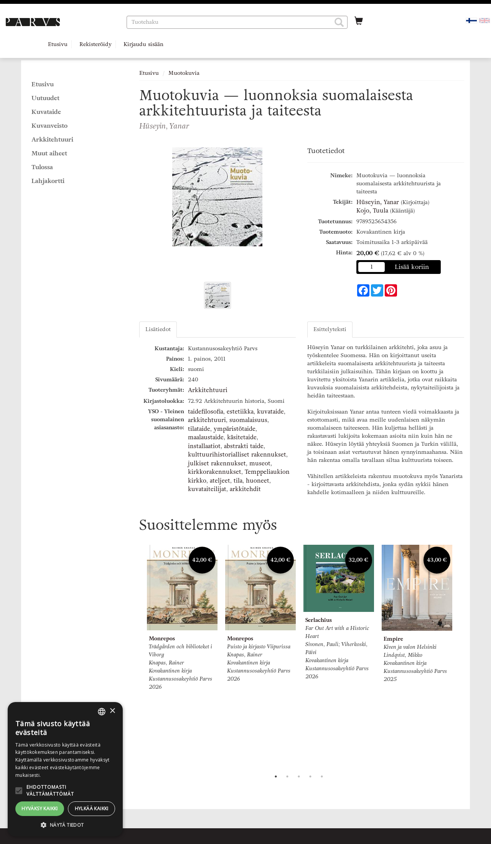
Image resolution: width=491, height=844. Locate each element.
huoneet (257, 480)
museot (259, 463)
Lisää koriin (412, 266)
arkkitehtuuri (207, 420)
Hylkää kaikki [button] (92, 808)
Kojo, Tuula (372, 210)
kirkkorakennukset (214, 472)
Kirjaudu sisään (143, 44)
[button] (339, 22)
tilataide (199, 429)
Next (460, 656)
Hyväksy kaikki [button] (39, 808)
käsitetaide (242, 437)
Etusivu (58, 44)
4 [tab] (310, 776)
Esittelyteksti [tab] (329, 329)
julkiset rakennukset (217, 463)
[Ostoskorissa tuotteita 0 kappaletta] (358, 22)
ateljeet (220, 480)
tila (238, 480)
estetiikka (240, 411)
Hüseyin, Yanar (377, 202)
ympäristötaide (234, 429)
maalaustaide (206, 437)
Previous (137, 656)
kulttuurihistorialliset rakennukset (237, 454)
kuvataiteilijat (207, 489)
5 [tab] (322, 776)
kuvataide (270, 411)
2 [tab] (287, 776)
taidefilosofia (205, 411)
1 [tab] (276, 776)
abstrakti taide (244, 446)
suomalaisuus (248, 420)
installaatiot (204, 446)
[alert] (65, 769)
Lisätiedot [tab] (158, 329)
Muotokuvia (183, 73)
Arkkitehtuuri (207, 390)
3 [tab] (299, 776)
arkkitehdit (245, 489)
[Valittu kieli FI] (471, 20)
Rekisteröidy (95, 44)
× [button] (112, 711)
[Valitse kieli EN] (484, 20)
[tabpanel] (182, 619)
